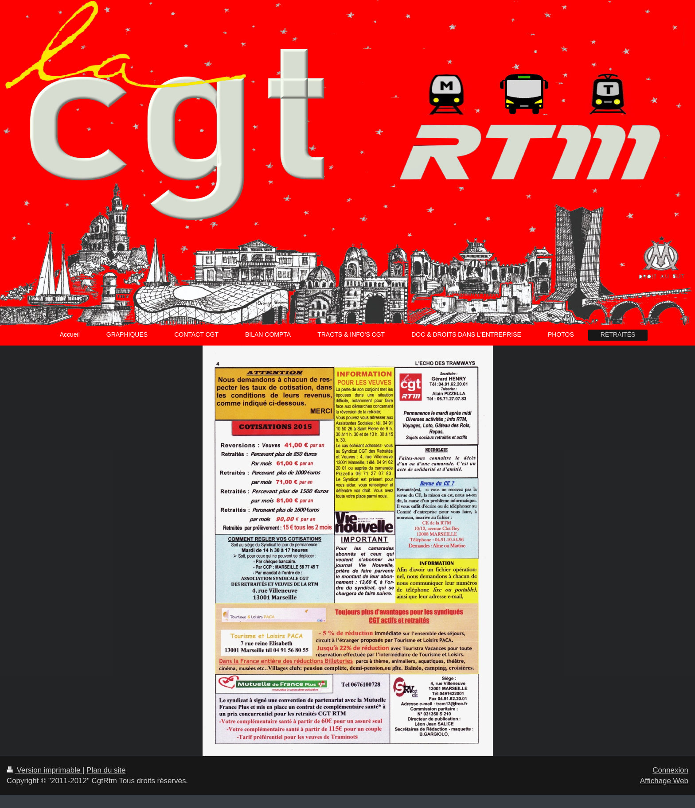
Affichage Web (664, 781)
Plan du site (105, 770)
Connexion (670, 770)
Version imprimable (44, 770)
